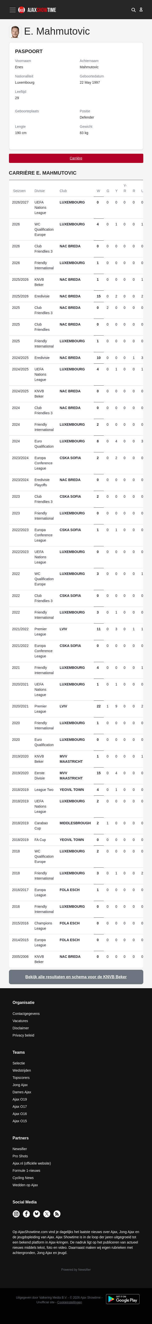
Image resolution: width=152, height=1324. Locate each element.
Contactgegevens (26, 1014)
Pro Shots (20, 1156)
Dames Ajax (22, 1092)
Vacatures (20, 1021)
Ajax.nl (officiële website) (32, 1163)
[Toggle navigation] (13, 10)
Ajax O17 (20, 1107)
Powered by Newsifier (76, 1269)
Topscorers (21, 1078)
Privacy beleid (23, 1035)
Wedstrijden (22, 1070)
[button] (133, 9)
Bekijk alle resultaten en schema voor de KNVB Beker (76, 977)
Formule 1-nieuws (26, 1171)
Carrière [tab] (76, 158)
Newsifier (20, 1149)
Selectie (19, 1063)
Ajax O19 (20, 1099)
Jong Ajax (20, 1085)
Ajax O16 (20, 1114)
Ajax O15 (20, 1121)
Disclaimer (21, 1028)
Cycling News (23, 1178)
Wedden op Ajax (25, 1185)
